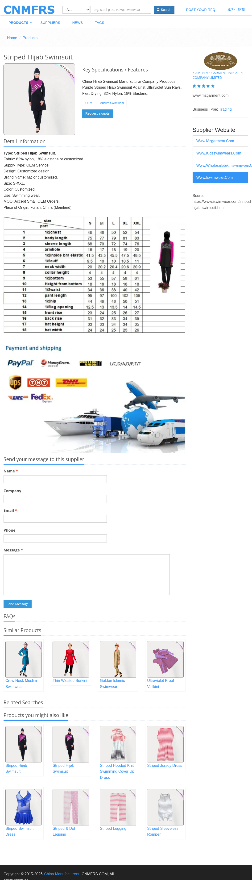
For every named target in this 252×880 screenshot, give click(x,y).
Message (13, 550)
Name (11, 471)
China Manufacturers (61, 874)
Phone (9, 530)
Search (164, 10)
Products (18, 23)
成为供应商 (236, 10)
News (77, 23)
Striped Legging (113, 828)
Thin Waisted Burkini (70, 681)
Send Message (18, 604)
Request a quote (97, 113)
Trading (225, 109)
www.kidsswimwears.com (218, 153)
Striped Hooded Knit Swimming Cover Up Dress (117, 771)
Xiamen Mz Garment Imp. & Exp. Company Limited (219, 75)
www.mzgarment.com (215, 141)
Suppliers (50, 23)
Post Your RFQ (200, 10)
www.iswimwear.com (214, 177)
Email (10, 510)
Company (12, 490)
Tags (99, 23)
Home (12, 38)
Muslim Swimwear (111, 103)
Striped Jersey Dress (164, 765)
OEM (88, 103)
